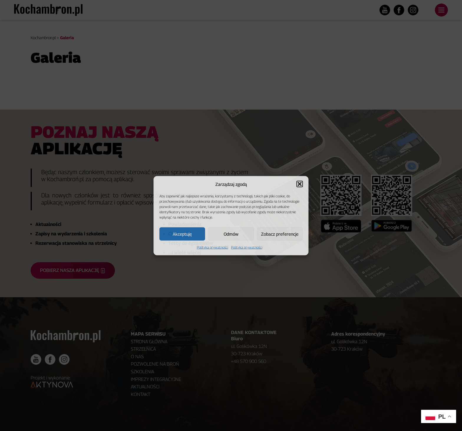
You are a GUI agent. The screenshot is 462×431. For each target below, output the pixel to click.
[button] (300, 184)
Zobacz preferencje (279, 234)
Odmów (231, 234)
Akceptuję (182, 234)
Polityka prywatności (212, 247)
